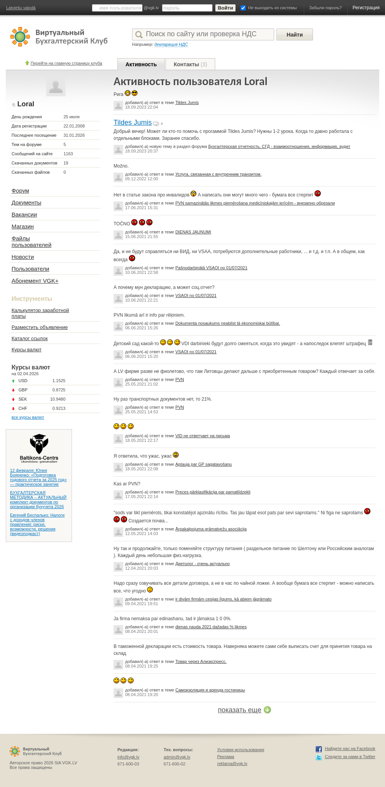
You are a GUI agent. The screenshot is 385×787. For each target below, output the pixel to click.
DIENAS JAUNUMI (193, 232)
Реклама (225, 756)
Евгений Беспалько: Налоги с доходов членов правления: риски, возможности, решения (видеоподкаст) (37, 524)
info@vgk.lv (128, 757)
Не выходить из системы (272, 7)
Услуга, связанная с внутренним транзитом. (218, 174)
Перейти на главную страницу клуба (66, 63)
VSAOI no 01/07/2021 (195, 295)
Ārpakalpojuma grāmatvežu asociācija (210, 529)
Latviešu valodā (20, 7)
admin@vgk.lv (177, 757)
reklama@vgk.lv (232, 763)
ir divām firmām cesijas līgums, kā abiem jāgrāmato (223, 599)
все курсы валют (28, 417)
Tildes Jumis (187, 102)
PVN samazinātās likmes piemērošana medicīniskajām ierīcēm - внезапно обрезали (255, 203)
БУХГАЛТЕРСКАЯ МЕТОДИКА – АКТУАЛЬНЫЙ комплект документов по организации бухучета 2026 (38, 499)
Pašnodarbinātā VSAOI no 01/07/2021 (211, 267)
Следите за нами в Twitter (350, 756)
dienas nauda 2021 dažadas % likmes (210, 626)
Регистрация (366, 7)
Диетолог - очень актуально (202, 563)
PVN (179, 379)
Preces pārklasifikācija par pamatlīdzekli (212, 492)
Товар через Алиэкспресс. (200, 661)
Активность (141, 64)
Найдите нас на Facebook (350, 748)
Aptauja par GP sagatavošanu (203, 464)
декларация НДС (171, 44)
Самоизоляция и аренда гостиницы (210, 690)
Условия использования (240, 749)
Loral (25, 104)
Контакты (190, 64)
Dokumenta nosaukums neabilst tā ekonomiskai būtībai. (227, 323)
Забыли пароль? (325, 7)
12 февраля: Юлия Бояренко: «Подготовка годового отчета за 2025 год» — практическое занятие (38, 477)
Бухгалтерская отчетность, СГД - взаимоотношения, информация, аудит (279, 146)
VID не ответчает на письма (202, 435)
